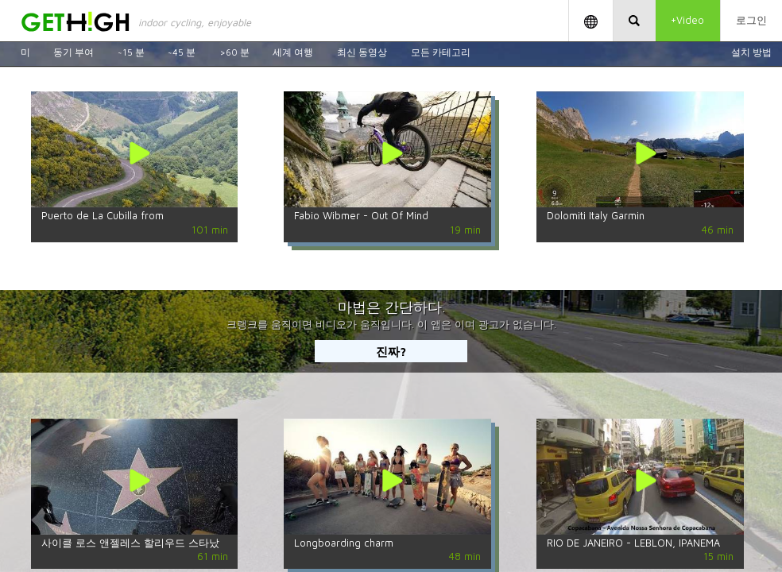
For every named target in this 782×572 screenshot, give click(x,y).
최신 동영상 (362, 52)
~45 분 (182, 52)
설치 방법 (751, 52)
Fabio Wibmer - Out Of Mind (361, 216)
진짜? (391, 351)
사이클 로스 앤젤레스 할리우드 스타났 (130, 543)
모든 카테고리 (440, 52)
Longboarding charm (343, 543)
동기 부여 (73, 52)
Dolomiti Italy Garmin (596, 216)
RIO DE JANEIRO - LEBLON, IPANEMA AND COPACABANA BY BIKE (633, 548)
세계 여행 (293, 52)
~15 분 (131, 52)
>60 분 (234, 52)
